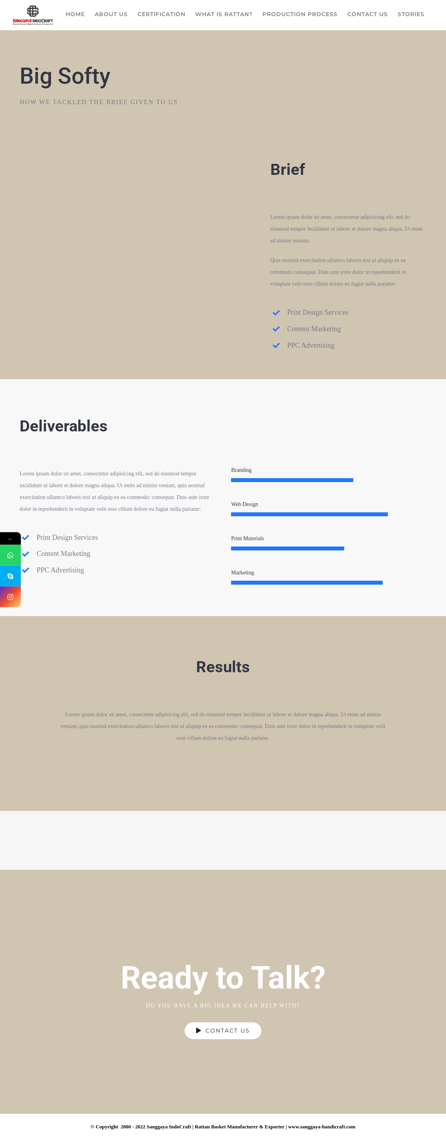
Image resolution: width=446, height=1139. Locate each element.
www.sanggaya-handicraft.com (321, 1127)
